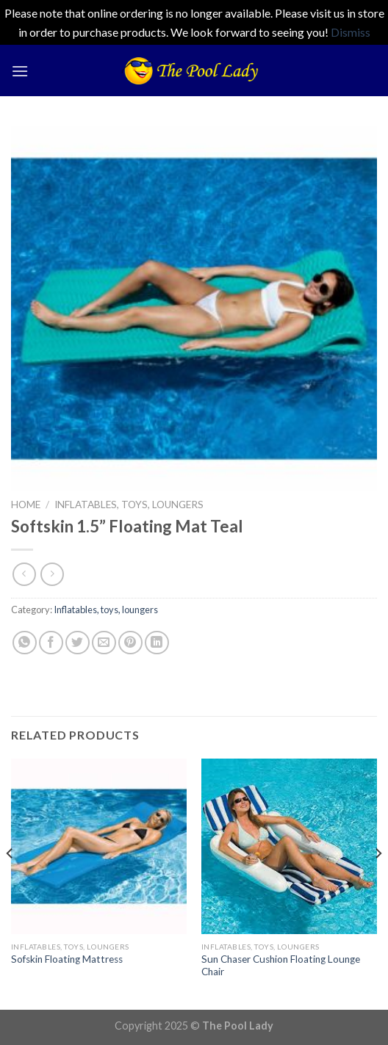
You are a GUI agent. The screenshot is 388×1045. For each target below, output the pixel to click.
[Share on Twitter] (77, 643)
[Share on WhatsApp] (24, 643)
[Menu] (20, 71)
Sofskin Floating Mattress (67, 959)
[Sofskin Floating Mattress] (99, 846)
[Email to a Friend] (104, 643)
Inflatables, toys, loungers (129, 504)
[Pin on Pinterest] (130, 643)
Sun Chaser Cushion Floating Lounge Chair (280, 965)
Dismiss (350, 32)
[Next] (377, 882)
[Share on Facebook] (51, 643)
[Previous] (10, 882)
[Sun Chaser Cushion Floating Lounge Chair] (289, 846)
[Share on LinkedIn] (157, 643)
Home (25, 504)
